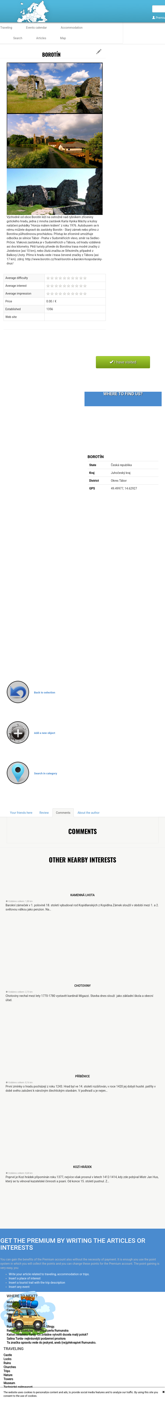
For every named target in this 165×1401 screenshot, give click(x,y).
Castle (8, 1355)
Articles (41, 38)
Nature (8, 1375)
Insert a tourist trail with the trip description (37, 1282)
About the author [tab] (88, 812)
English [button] (155, 32)
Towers (8, 1379)
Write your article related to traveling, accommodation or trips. (49, 1274)
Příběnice (82, 1076)
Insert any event (19, 1286)
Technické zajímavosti (18, 1387)
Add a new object (44, 733)
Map (63, 38)
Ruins (7, 1363)
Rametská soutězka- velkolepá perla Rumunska (37, 1330)
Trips (7, 1371)
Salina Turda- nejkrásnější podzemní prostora (36, 1338)
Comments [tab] (63, 812)
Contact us (14, 1306)
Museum (9, 1383)
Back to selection (44, 692)
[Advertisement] (80, 347)
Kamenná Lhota (82, 895)
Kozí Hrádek (82, 1167)
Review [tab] (44, 812)
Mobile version (16, 1302)
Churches (10, 1367)
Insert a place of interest (25, 1278)
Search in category (45, 773)
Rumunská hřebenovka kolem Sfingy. (31, 1326)
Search (17, 38)
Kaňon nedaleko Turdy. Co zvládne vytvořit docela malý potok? (47, 1334)
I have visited (123, 362)
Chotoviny (82, 985)
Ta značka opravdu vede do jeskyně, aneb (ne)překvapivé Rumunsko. (51, 1342)
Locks (7, 1359)
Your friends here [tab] (21, 812)
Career (11, 1310)
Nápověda (13, 1314)
